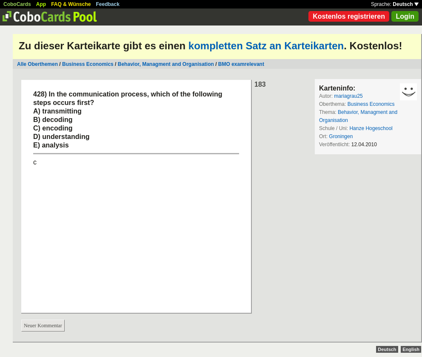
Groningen (341, 136)
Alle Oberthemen (37, 64)
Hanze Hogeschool (370, 128)
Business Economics (88, 64)
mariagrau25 (348, 96)
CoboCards (17, 4)
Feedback (108, 4)
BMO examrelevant (241, 64)
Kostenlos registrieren (349, 16)
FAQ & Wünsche (71, 4)
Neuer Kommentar (43, 326)
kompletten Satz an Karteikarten (266, 45)
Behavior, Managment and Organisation (166, 64)
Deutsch (406, 4)
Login (405, 16)
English (410, 349)
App (41, 4)
